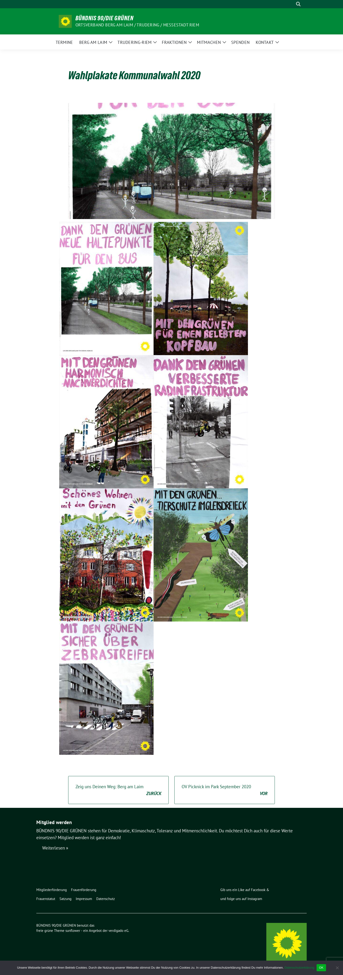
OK (321, 967)
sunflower (72, 930)
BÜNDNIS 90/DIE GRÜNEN (104, 18)
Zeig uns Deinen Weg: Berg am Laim (118, 790)
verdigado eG (118, 930)
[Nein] (337, 967)
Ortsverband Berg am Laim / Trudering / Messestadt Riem (137, 25)
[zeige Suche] (298, 4)
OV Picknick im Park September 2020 (225, 790)
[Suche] (291, 4)
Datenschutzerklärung (299, 967)
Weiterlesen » (55, 848)
